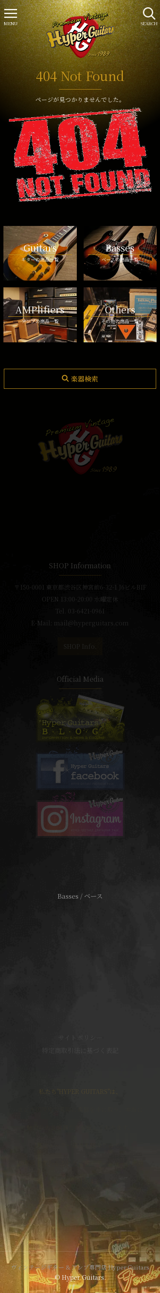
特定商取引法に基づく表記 (80, 1050)
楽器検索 (84, 379)
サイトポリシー (80, 1037)
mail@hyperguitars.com (91, 623)
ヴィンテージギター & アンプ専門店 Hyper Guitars (80, 1267)
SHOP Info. (80, 646)
